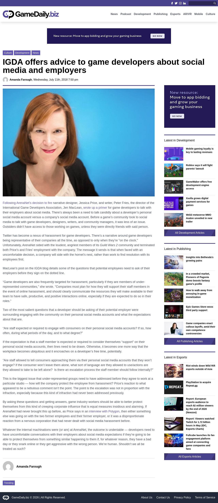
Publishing (161, 14)
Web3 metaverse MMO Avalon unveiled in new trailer (199, 218)
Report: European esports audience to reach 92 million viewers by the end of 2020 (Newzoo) (199, 405)
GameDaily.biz (20, 497)
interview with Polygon (104, 411)
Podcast (125, 14)
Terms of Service (205, 497)
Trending (8, 483)
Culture (210, 14)
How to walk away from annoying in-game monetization (199, 293)
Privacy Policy (182, 497)
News (114, 14)
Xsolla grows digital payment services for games (198, 201)
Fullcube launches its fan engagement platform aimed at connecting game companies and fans (200, 442)
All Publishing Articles (190, 341)
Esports (175, 14)
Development (142, 14)
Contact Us (163, 497)
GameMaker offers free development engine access (199, 185)
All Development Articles (190, 232)
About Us (146, 497)
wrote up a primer (95, 207)
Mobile (198, 14)
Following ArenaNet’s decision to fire (27, 203)
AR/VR (187, 14)
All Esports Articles (189, 456)
